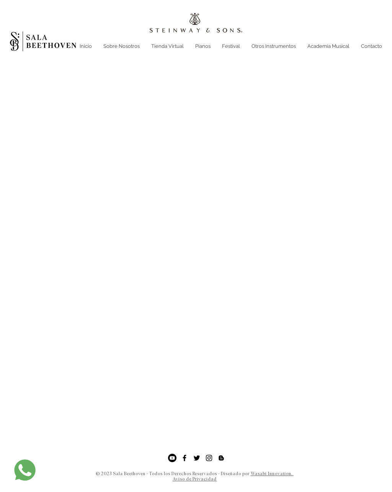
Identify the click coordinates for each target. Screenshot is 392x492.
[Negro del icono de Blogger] (221, 458)
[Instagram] (209, 458)
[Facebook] (184, 458)
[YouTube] (172, 458)
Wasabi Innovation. (272, 473)
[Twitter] (197, 458)
